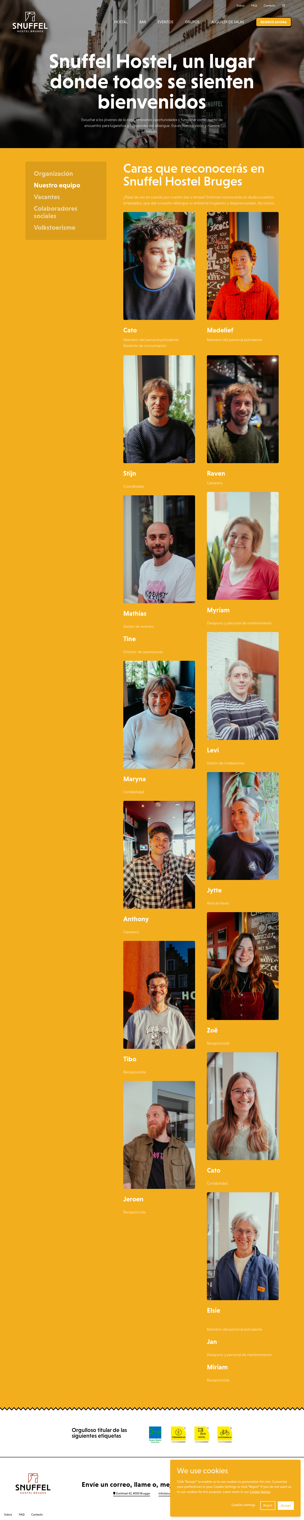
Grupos (192, 22)
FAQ (254, 5)
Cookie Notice (260, 1492)
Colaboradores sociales (55, 212)
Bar (142, 22)
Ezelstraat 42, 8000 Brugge (131, 1493)
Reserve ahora (274, 22)
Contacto (269, 5)
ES (285, 5)
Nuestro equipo (57, 185)
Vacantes (47, 197)
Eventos (165, 22)
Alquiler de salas (227, 22)
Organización (53, 173)
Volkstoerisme (54, 227)
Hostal (121, 22)
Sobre (240, 5)
